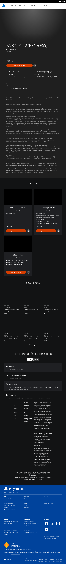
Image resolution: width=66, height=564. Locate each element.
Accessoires (26, 6)
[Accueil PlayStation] (4, 6)
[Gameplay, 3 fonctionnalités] (33, 396)
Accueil (5, 492)
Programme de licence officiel (31, 532)
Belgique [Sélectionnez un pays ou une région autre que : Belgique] (8, 559)
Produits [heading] (26, 496)
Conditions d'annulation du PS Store (32, 523)
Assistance (46, 6)
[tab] (30, 359)
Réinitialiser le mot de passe (10, 530)
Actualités (33, 6)
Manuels (6, 534)
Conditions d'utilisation (29, 521)
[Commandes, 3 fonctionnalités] (33, 386)
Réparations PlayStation (9, 528)
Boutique (40, 6)
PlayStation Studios (8, 503)
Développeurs (27, 530)
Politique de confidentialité (33, 559)
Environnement (47, 499)
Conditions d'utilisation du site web (40, 559)
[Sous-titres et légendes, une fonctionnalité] (33, 376)
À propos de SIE (7, 499)
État (4, 526)
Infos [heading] (5, 496)
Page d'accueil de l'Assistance (11, 521)
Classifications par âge (29, 526)
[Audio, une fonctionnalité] (33, 367)
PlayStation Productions (9, 505)
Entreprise (6, 507)
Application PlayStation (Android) (51, 536)
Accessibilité (47, 501)
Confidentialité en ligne (49, 503)
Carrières (6, 501)
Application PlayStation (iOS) (50, 534)
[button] (44, 73)
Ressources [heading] (27, 519)
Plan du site (46, 559)
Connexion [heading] (47, 519)
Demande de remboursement (11, 532)
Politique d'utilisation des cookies (59, 559)
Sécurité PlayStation (8, 523)
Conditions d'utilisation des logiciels (52, 559)
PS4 (15, 6)
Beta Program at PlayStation (50, 538)
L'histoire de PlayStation (9, 509)
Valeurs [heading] (46, 496)
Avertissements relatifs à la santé (41, 447)
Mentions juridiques (26, 559)
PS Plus (20, 6)
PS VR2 (25, 503)
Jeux (8, 6)
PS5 (12, 6)
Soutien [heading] (6, 519)
